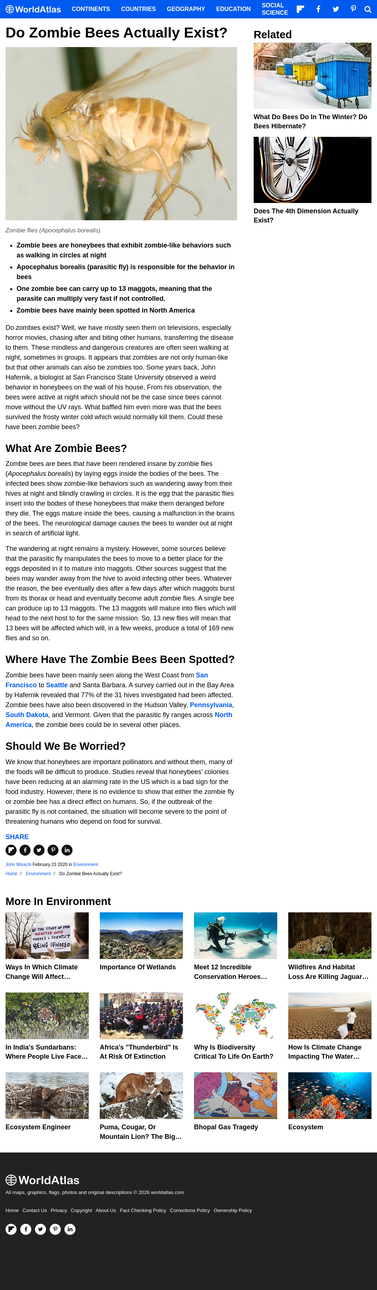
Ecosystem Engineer (38, 1127)
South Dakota (27, 715)
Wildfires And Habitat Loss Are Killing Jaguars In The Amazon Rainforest (329, 976)
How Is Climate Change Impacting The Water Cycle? (325, 1056)
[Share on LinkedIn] (67, 850)
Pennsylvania (210, 705)
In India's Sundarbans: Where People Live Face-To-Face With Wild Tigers (45, 1056)
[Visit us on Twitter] (40, 1229)
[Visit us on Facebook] (25, 1229)
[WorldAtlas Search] (367, 9)
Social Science (275, 9)
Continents (91, 9)
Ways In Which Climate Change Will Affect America (42, 976)
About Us (106, 1210)
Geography (186, 9)
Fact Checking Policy (143, 1210)
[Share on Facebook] (25, 850)
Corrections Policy (190, 1210)
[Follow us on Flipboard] (11, 1229)
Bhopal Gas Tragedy (226, 1127)
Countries (138, 9)
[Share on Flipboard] (11, 850)
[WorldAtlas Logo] (36, 9)
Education (233, 9)
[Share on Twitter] (39, 850)
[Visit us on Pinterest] (55, 1229)
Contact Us (34, 1210)
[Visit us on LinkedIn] (69, 1229)
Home (12, 1210)
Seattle (57, 685)
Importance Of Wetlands (138, 967)
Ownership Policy (233, 1210)
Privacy (59, 1210)
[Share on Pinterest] (53, 850)
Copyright (81, 1210)
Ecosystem (305, 1127)
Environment (85, 864)
